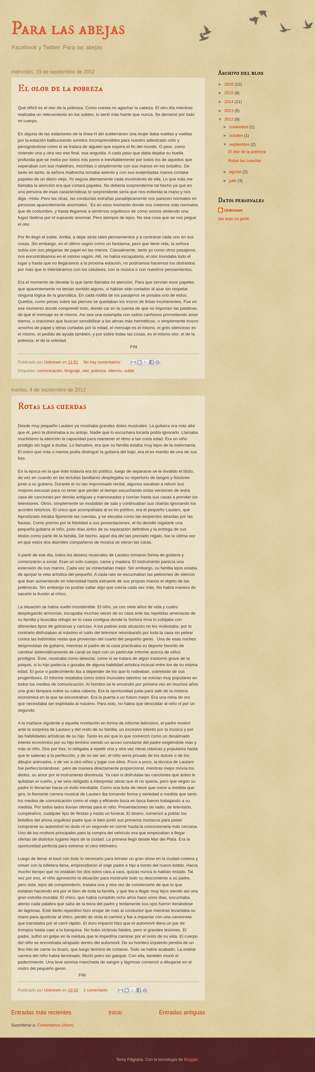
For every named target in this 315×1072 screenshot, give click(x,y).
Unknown (233, 210)
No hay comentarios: (102, 362)
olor (85, 370)
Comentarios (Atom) (55, 1025)
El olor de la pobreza (60, 88)
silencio (115, 370)
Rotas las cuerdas (52, 406)
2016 (229, 84)
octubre (236, 135)
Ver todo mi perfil (233, 218)
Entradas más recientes (41, 1012)
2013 (229, 110)
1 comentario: (96, 990)
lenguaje (72, 370)
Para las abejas (68, 28)
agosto (235, 171)
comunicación (49, 370)
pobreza (98, 370)
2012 (229, 119)
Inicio (115, 1012)
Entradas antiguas (182, 1012)
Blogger (191, 1059)
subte (129, 370)
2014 (229, 101)
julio (233, 180)
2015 (229, 92)
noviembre (239, 126)
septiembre (239, 144)
